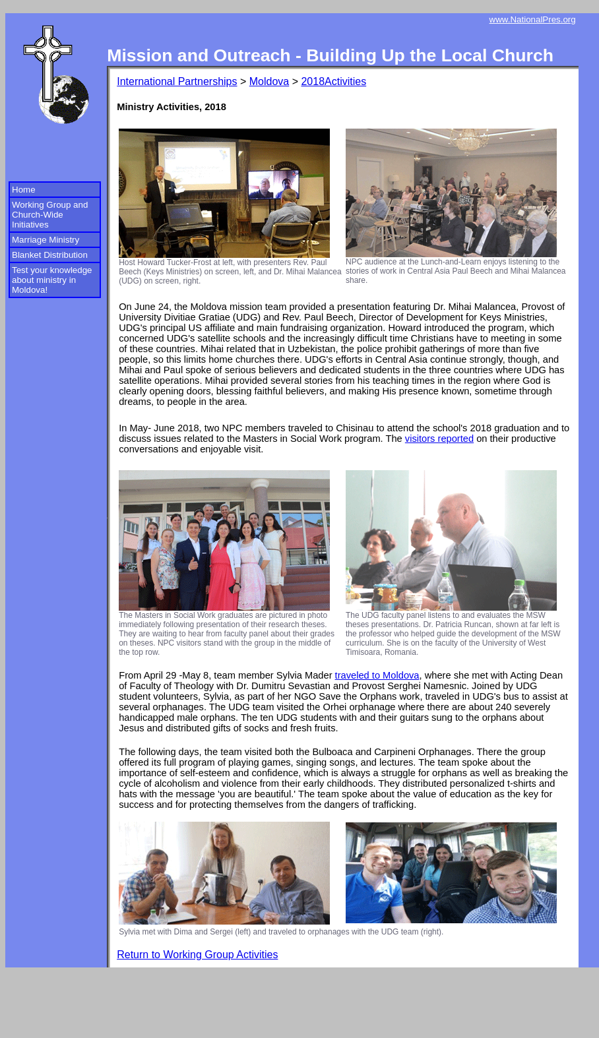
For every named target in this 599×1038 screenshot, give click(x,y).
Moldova (269, 81)
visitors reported (439, 438)
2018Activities (333, 81)
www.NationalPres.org (532, 19)
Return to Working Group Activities (197, 954)
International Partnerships (177, 81)
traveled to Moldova (377, 675)
